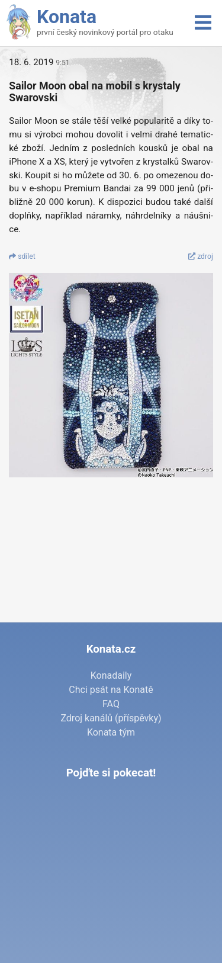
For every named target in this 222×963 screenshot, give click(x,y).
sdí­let (22, 256)
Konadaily (111, 675)
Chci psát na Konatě (111, 689)
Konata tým (111, 732)
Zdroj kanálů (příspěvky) (110, 718)
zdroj (200, 256)
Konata (66, 16)
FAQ (111, 704)
